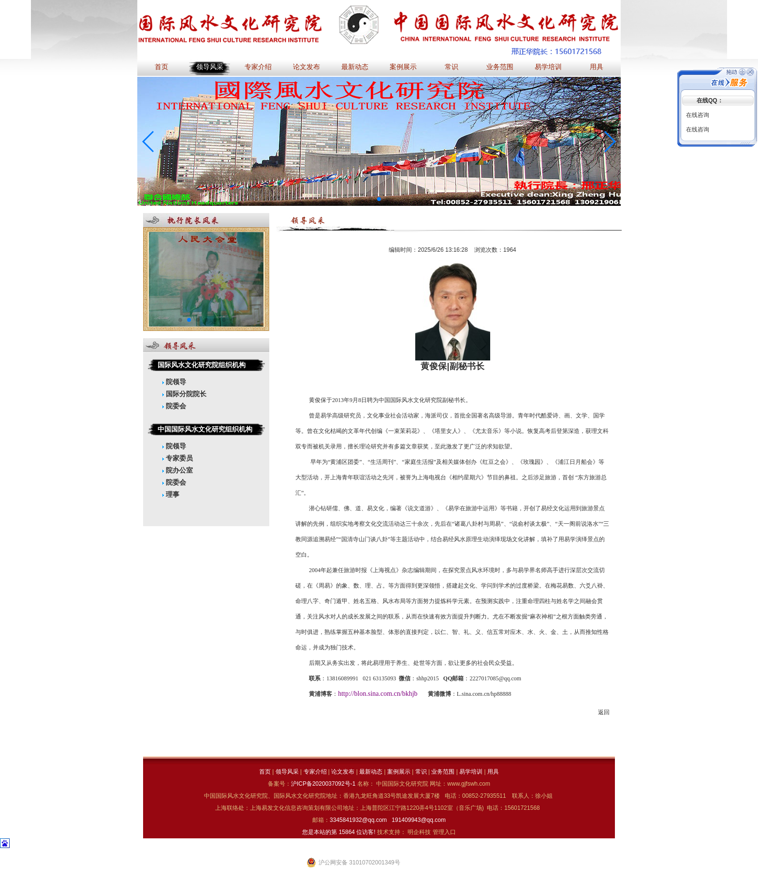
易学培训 (548, 67)
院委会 (174, 406)
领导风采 (209, 67)
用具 (596, 67)
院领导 (174, 382)
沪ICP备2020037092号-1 (324, 783)
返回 (604, 712)
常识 (451, 67)
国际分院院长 (184, 394)
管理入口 (444, 832)
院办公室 (177, 470)
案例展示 (403, 67)
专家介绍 (258, 67)
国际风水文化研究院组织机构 (202, 365)
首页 (161, 67)
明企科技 (419, 832)
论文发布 (306, 67)
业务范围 (499, 67)
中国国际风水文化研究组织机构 (205, 429)
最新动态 (354, 67)
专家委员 (177, 458)
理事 (170, 494)
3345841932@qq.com (358, 820)
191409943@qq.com (419, 820)
